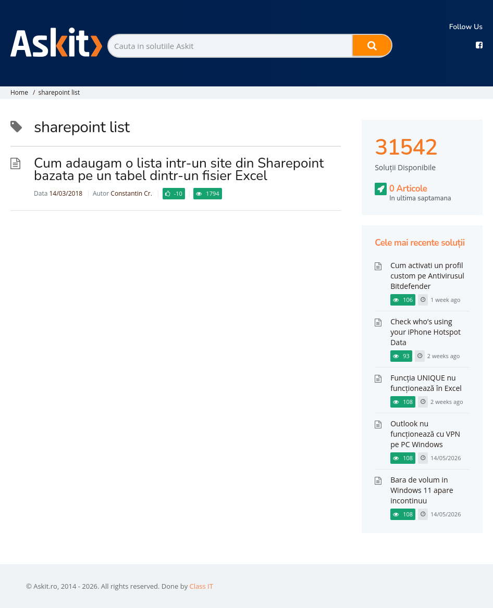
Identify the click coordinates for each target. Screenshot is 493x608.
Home (19, 92)
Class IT (201, 586)
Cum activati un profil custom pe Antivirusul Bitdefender (427, 275)
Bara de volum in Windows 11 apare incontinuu (421, 490)
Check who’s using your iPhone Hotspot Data (425, 331)
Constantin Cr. (131, 193)
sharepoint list (59, 92)
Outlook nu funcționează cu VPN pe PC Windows (425, 434)
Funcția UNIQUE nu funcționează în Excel (426, 383)
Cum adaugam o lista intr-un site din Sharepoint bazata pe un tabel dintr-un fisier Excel (179, 169)
